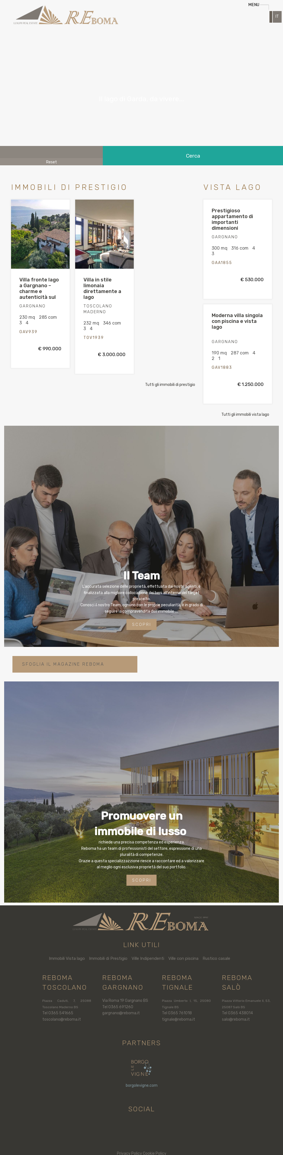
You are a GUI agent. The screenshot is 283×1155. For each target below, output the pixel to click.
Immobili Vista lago (67, 958)
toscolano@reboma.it (61, 1019)
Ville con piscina (183, 958)
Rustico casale (216, 958)
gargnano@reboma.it (121, 1013)
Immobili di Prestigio (108, 958)
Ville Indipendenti (148, 958)
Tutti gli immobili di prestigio (170, 384)
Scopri (141, 624)
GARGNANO (32, 306)
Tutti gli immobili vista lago (245, 414)
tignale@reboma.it (178, 1019)
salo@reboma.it (236, 1019)
